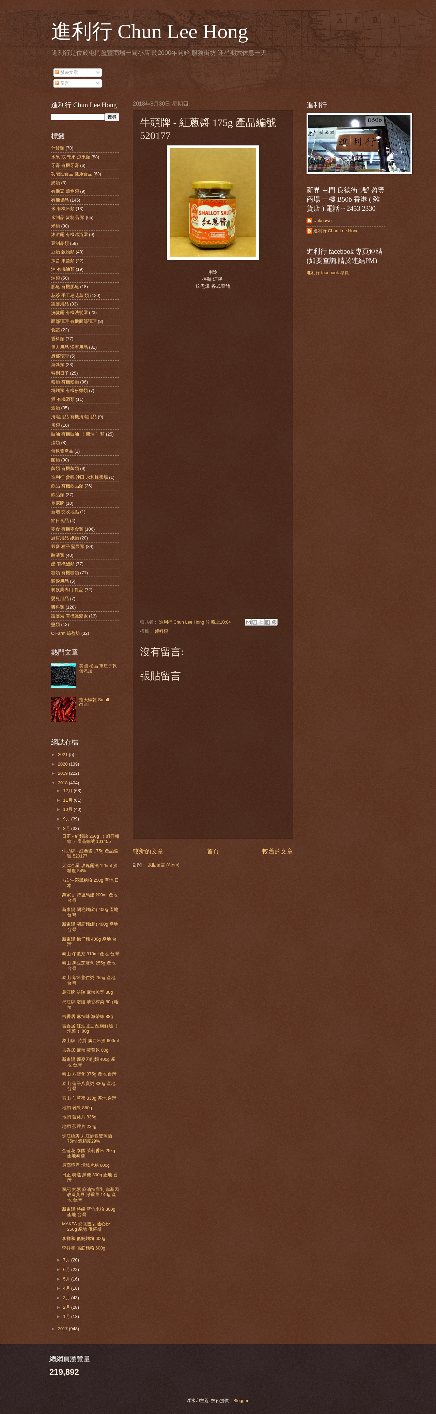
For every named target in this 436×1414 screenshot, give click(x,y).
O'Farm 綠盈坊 (65, 633)
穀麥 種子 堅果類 (67, 546)
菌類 (55, 459)
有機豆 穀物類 (65, 191)
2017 (63, 1328)
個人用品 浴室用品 (69, 347)
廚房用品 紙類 (65, 537)
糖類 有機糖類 (65, 572)
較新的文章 (148, 851)
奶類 (55, 182)
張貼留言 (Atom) (163, 864)
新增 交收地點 (65, 511)
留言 (62, 83)
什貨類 (57, 148)
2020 (63, 764)
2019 (63, 773)
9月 (67, 818)
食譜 (55, 329)
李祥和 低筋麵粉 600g (83, 1238)
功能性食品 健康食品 (71, 173)
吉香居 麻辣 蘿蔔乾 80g (85, 1050)
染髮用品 (60, 304)
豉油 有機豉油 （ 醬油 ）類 (78, 434)
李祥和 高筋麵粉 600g (83, 1248)
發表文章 (66, 72)
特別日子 (60, 373)
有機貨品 (60, 200)
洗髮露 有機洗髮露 (69, 312)
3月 (67, 1297)
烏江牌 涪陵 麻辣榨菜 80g (87, 992)
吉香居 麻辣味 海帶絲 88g (87, 1016)
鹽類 (55, 624)
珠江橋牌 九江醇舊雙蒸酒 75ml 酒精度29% (87, 1138)
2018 (63, 782)
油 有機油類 (63, 269)
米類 (55, 226)
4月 (67, 1288)
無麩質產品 (62, 451)
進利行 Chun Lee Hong (149, 31)
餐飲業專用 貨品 (67, 589)
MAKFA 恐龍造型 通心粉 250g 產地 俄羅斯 (86, 1226)
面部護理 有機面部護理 (74, 321)
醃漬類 (57, 555)
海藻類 (57, 364)
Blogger (240, 1400)
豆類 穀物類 (63, 251)
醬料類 (161, 631)
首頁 (213, 851)
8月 (67, 828)
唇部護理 (60, 356)
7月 (67, 1259)
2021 (63, 754)
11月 (68, 800)
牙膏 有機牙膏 (65, 165)
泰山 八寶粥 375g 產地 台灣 (89, 1074)
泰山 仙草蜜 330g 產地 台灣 (89, 1098)
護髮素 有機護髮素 (69, 615)
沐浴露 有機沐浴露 (69, 234)
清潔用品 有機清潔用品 (74, 416)
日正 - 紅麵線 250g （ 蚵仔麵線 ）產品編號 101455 (90, 839)
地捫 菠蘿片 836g (79, 1116)
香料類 (57, 338)
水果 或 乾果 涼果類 (70, 156)
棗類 (55, 442)
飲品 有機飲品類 (67, 485)
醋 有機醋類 (63, 563)
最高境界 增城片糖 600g (86, 1165)
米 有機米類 (63, 208)
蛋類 (55, 425)
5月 (67, 1279)
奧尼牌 (57, 503)
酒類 (55, 407)
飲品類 (57, 494)
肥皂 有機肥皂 (65, 286)
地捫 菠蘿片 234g (79, 1126)
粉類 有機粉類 (65, 381)
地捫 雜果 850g (77, 1107)
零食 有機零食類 (67, 529)
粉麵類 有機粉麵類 (69, 390)
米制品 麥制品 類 (67, 217)
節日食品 (60, 520)
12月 (68, 790)
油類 (55, 278)
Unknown (322, 220)
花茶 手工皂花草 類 (70, 295)
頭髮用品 (60, 581)
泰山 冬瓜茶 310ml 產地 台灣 (90, 953)
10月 (68, 809)
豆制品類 (60, 243)
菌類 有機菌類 (65, 468)
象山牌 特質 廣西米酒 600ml (90, 1040)
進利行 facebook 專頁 (328, 272)
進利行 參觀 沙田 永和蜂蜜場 (79, 477)
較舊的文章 (277, 851)
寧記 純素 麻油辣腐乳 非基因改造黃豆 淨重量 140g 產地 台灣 (90, 1195)
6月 (67, 1269)
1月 (67, 1316)
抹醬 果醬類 (63, 260)
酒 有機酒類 (63, 399)
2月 (67, 1307)
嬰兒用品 (60, 598)
